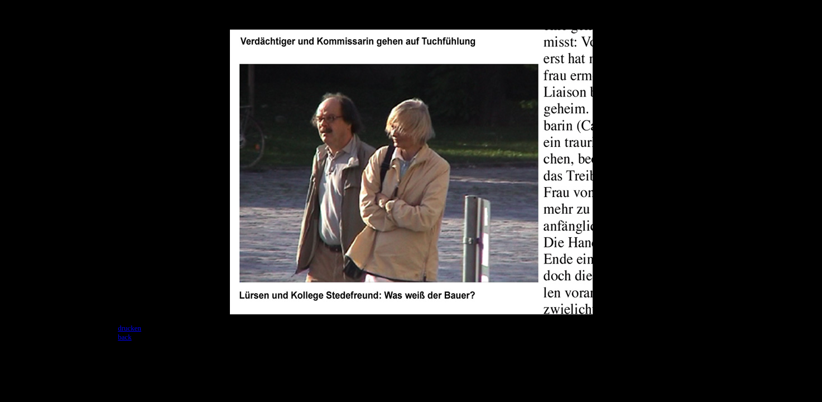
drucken (129, 328)
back (125, 337)
